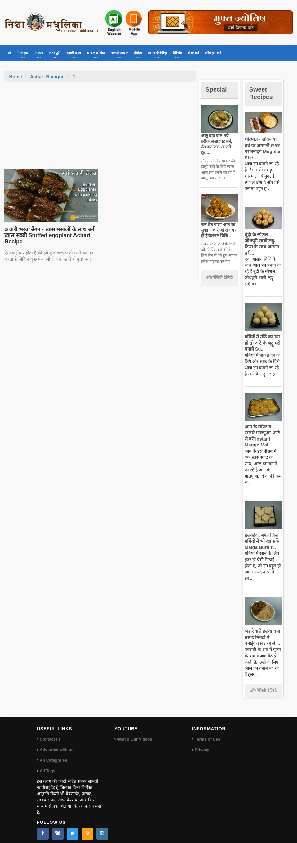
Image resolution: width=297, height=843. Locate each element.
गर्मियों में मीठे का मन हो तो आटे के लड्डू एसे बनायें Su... (262, 337)
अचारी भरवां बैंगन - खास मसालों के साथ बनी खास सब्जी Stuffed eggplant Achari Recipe (48, 235)
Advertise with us (56, 743)
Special (217, 89)
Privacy (202, 743)
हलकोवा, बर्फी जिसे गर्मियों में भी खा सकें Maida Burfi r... (261, 535)
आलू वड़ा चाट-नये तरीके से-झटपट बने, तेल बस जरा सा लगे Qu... (219, 141)
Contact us (50, 733)
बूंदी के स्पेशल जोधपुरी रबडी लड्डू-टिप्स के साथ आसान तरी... (263, 240)
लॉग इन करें (213, 53)
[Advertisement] (100, 129)
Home (15, 76)
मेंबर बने (193, 53)
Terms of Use (207, 733)
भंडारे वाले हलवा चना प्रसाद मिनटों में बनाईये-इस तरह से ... (262, 631)
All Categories (53, 754)
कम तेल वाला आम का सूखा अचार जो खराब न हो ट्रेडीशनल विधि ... (219, 224)
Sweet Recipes (262, 93)
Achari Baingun (47, 76)
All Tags (47, 764)
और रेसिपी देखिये (219, 271)
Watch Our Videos (134, 733)
